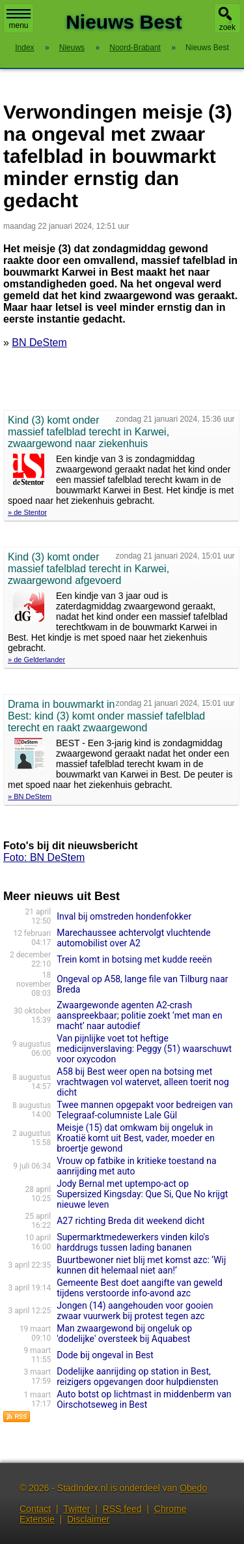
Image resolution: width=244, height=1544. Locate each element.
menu (19, 19)
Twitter (76, 1509)
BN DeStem (39, 342)
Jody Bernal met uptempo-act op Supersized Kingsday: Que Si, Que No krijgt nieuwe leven (142, 1194)
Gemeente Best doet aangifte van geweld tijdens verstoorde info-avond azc (140, 1287)
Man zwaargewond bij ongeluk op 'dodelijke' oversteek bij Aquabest (124, 1333)
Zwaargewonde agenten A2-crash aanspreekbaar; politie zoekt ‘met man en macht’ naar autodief (139, 1015)
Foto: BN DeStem (44, 857)
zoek (227, 27)
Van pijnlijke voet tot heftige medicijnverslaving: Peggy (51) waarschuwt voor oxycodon (144, 1048)
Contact (35, 1509)
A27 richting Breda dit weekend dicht (130, 1221)
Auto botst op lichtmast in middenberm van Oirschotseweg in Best (144, 1399)
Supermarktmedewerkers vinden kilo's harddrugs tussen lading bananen (133, 1242)
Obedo (193, 1488)
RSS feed (122, 1509)
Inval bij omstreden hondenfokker (124, 916)
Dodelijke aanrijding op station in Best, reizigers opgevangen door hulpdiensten (137, 1376)
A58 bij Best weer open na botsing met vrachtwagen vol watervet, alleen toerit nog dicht (143, 1082)
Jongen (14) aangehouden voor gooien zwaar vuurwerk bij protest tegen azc (135, 1310)
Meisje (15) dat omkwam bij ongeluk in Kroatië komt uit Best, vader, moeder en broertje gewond (136, 1138)
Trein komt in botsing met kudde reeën (134, 959)
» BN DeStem (29, 796)
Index (24, 47)
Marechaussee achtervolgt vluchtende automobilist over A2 (134, 937)
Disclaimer (88, 1519)
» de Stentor (27, 512)
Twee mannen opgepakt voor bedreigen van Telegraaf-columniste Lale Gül (145, 1110)
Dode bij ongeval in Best (105, 1355)
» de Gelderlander (36, 659)
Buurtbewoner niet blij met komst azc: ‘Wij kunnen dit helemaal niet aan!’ (141, 1265)
